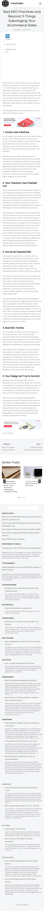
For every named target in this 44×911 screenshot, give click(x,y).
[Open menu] (40, 3)
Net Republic (7, 605)
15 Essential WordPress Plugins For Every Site (21, 741)
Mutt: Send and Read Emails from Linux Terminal (22, 806)
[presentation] (11, 472)
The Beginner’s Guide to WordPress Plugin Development (21, 548)
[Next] (39, 481)
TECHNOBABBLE (8, 563)
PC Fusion (6, 825)
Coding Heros (8, 618)
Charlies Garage (9, 585)
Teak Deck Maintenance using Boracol (18, 608)
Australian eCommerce (22, 8)
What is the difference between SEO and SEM (20, 680)
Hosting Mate (8, 857)
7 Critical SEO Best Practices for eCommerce (33, 447)
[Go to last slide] (4, 481)
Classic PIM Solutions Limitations (13, 539)
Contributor (18, 30)
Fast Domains (7, 638)
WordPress (7, 719)
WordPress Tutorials (11, 544)
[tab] (18, 497)
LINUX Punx (6, 660)
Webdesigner (7, 677)
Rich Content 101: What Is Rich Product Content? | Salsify (21, 529)
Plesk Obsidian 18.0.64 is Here (15, 829)
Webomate (6, 784)
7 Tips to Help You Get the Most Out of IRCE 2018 (32, 483)
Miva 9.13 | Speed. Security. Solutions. (11, 447)
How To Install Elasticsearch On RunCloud (19, 663)
